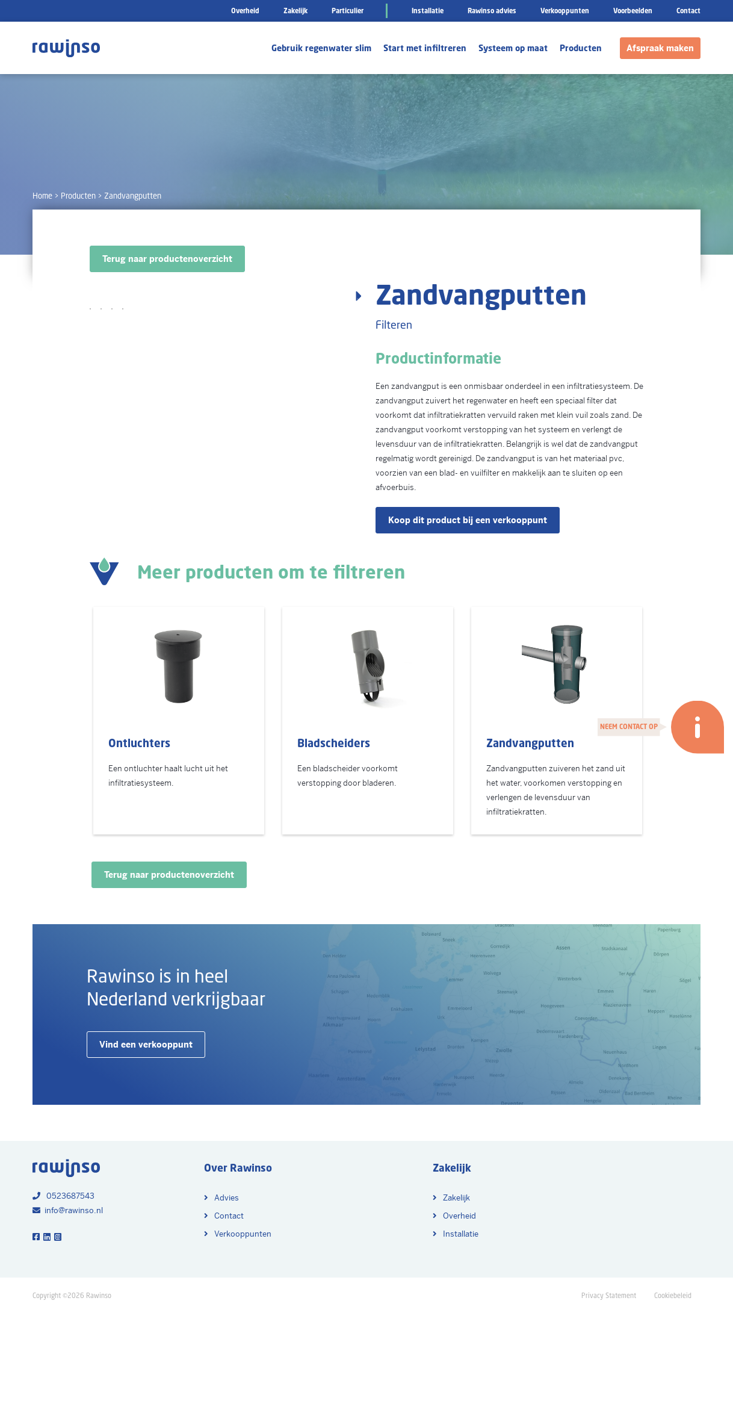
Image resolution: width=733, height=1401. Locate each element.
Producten (78, 196)
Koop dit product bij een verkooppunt (467, 520)
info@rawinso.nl (67, 1298)
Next (354, 435)
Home (42, 196)
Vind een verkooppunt (146, 1132)
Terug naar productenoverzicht (167, 258)
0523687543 (63, 1284)
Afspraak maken (660, 48)
